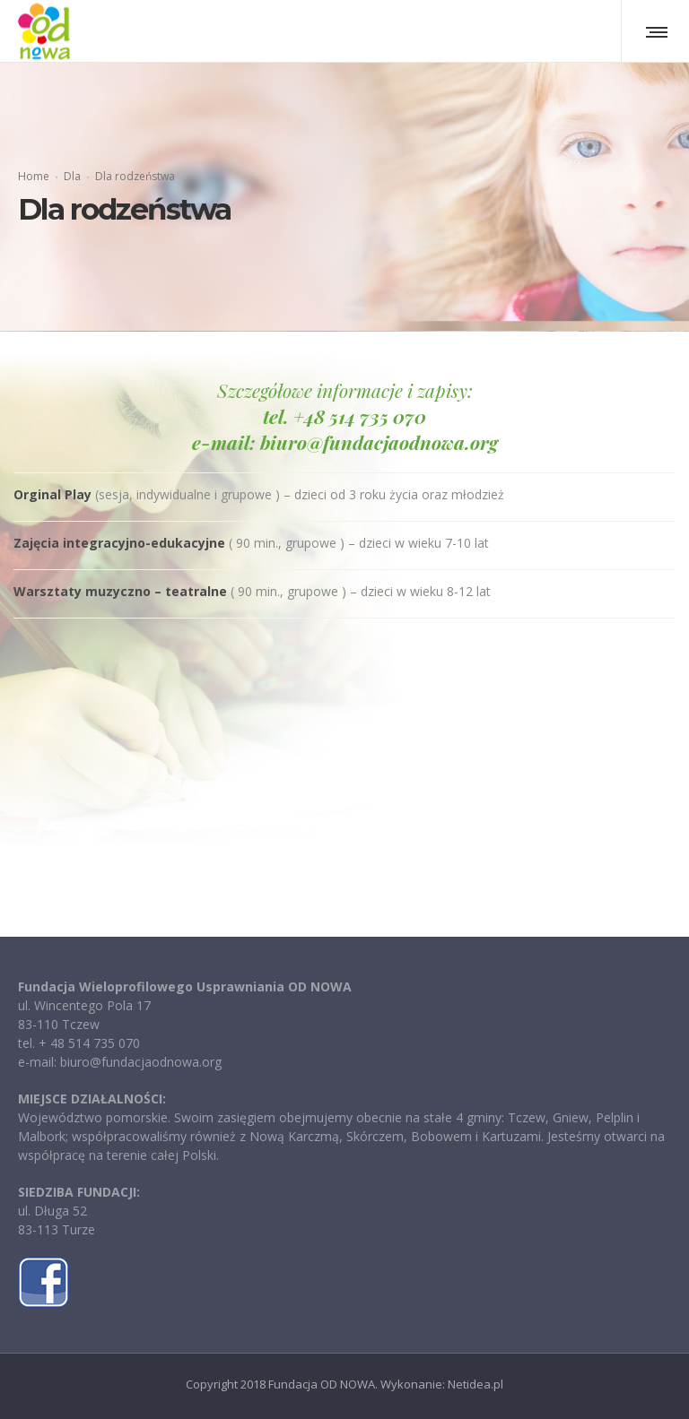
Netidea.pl (475, 1384)
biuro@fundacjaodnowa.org (379, 441)
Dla (72, 176)
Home (33, 176)
